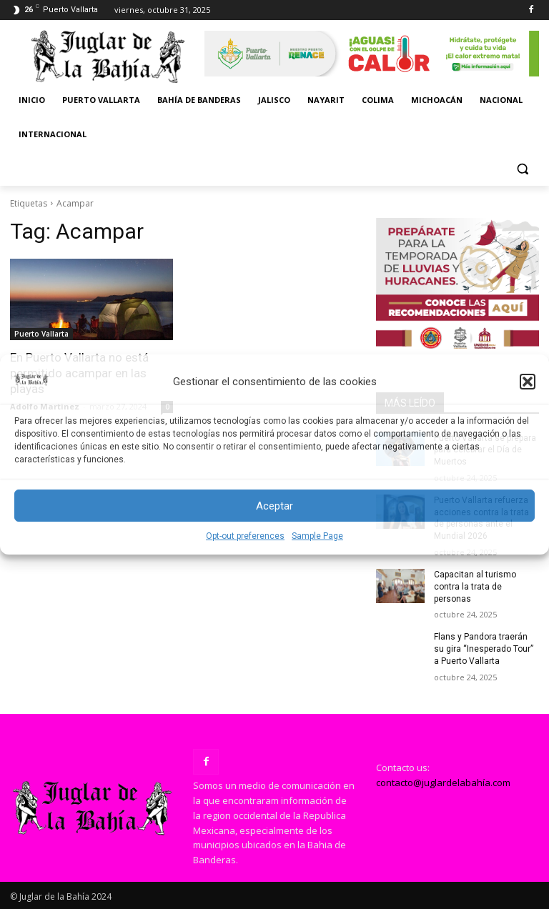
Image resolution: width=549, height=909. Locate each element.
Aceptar (274, 506)
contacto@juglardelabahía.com (443, 782)
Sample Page (317, 536)
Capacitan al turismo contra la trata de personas (475, 587)
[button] (527, 381)
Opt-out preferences (245, 536)
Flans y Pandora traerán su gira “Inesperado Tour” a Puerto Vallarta (483, 649)
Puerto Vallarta (41, 334)
